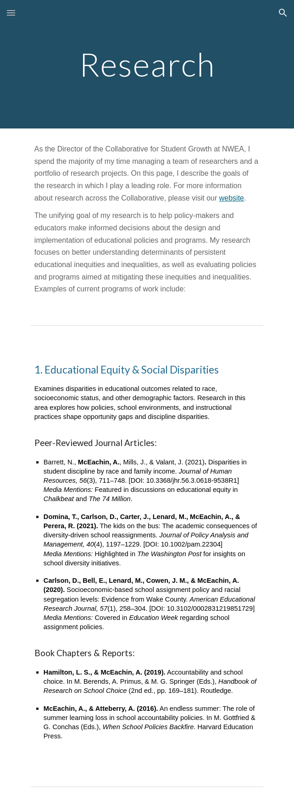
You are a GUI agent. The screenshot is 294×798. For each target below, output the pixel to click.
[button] (11, 12)
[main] (147, 64)
